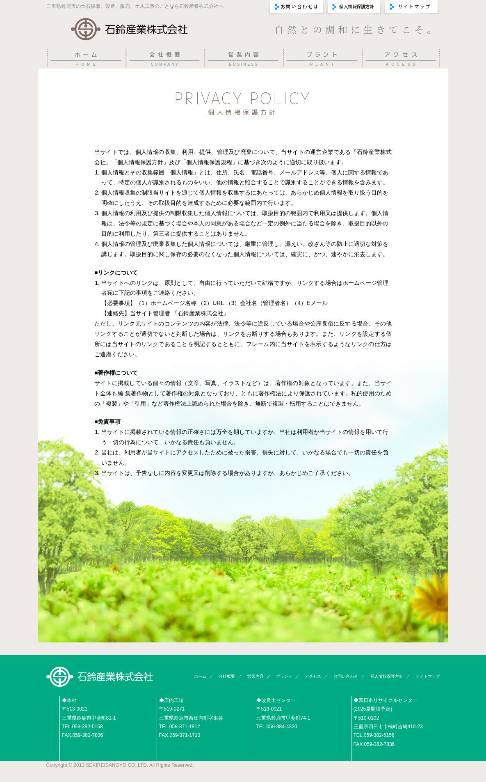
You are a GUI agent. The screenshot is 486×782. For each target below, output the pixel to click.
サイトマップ (427, 676)
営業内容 (255, 676)
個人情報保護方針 (386, 676)
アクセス (313, 676)
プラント (284, 676)
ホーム (200, 676)
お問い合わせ (345, 676)
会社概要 (227, 676)
